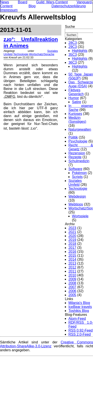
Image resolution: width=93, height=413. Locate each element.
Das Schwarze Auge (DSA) (80, 84)
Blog (32, 6)
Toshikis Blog (78, 311)
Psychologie (77, 141)
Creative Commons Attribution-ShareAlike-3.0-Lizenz (46, 344)
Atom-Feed (77, 318)
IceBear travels (80, 307)
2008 (72, 283)
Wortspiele (80, 216)
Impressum (9, 10)
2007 (72, 287)
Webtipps (75, 204)
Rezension (76, 153)
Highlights (79, 51)
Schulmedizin (78, 161)
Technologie (20, 54)
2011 (72, 271)
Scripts (77, 177)
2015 (72, 255)
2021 (72, 232)
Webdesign (77, 196)
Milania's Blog (79, 303)
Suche (70, 26)
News (4, 2)
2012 (72, 267)
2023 (72, 228)
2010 (72, 275)
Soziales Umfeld (75, 182)
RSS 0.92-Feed (80, 330)
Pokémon (79, 173)
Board (22, 2)
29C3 (72, 47)
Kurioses (75, 114)
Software (75, 169)
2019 (72, 240)
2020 (72, 236)
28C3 (72, 43)
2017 (72, 248)
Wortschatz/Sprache (41, 54)
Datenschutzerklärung (68, 6)
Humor (73, 98)
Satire (76, 102)
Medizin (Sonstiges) (77, 119)
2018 (72, 244)
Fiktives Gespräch (76, 92)
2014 (72, 259)
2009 (72, 279)
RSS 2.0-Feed (79, 334)
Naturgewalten (79, 129)
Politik (73, 137)
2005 (72, 295)
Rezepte (75, 157)
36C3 (72, 62)
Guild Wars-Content (52, 2)
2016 (72, 251)
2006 (72, 291)
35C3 (72, 54)
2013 (72, 263)
